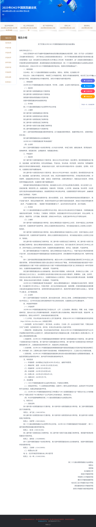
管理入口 (48, 524)
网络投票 (88, 96)
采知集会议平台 (42, 521)
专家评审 (88, 91)
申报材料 (88, 86)
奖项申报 (88, 81)
